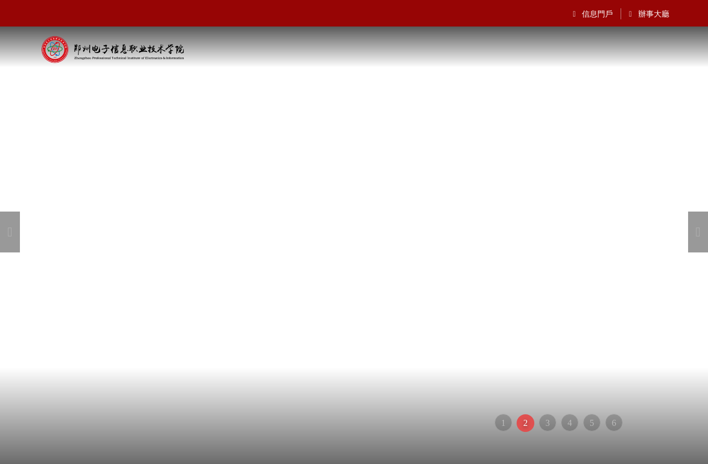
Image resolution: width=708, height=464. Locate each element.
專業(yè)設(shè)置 (629, 81)
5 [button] (592, 423)
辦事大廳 (649, 13)
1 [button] (503, 423)
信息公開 (492, 81)
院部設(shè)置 (313, 81)
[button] (10, 232)
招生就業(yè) (432, 81)
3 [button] (547, 423)
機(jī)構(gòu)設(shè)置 (222, 81)
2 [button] (525, 423)
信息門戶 (593, 13)
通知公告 (374, 81)
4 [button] (570, 423)
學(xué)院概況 (132, 81)
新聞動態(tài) (550, 81)
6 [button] (614, 423)
